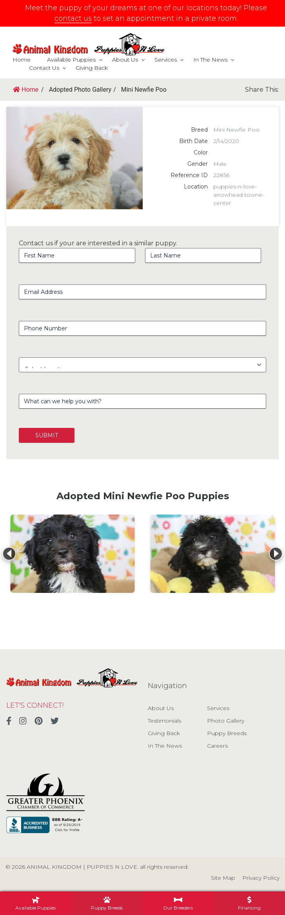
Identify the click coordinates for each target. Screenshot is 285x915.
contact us (73, 18)
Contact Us (44, 67)
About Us (125, 59)
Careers (217, 745)
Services (165, 59)
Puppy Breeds (227, 733)
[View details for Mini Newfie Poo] (72, 554)
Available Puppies (71, 59)
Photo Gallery (225, 720)
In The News (210, 59)
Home (22, 59)
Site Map (223, 877)
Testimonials (164, 720)
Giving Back (92, 67)
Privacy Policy (261, 877)
